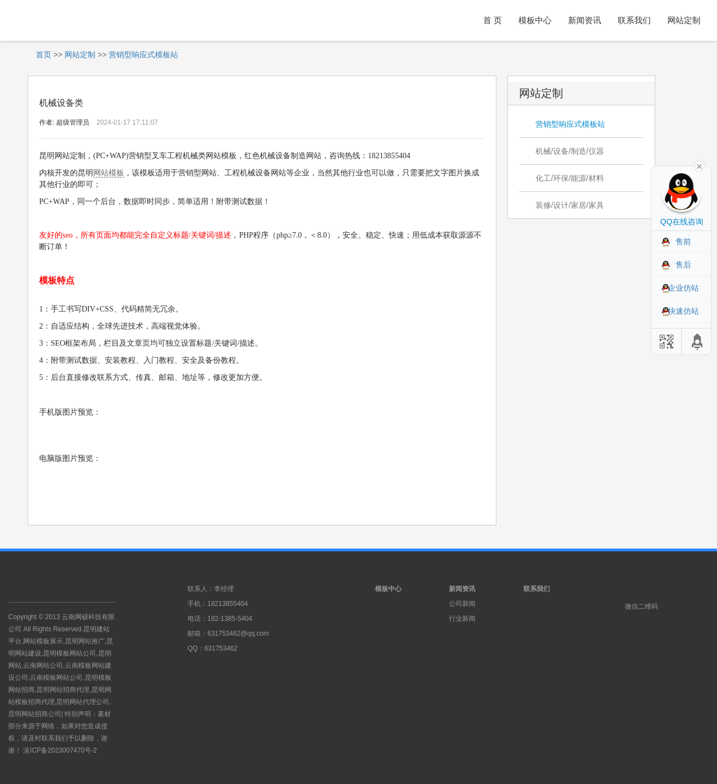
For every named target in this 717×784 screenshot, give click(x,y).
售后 (683, 264)
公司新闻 (462, 604)
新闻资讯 (584, 20)
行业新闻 (462, 618)
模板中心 (535, 20)
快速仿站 (683, 311)
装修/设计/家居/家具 (570, 205)
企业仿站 (683, 287)
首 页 (492, 20)
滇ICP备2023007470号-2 (60, 750)
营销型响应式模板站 (143, 54)
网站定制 (683, 20)
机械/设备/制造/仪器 (570, 151)
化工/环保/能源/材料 (570, 178)
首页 (43, 54)
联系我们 (634, 20)
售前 (683, 241)
